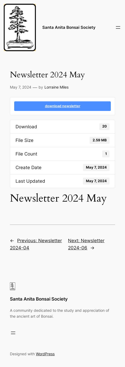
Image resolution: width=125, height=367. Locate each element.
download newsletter (62, 106)
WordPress (45, 354)
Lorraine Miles (56, 87)
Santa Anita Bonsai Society (69, 27)
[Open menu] (118, 27)
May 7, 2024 (20, 87)
